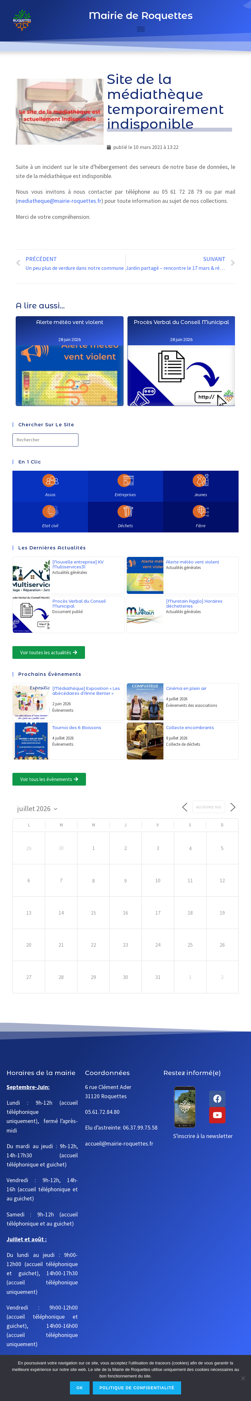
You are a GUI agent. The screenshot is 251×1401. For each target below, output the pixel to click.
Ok (79, 1388)
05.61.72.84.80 (102, 1112)
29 (28, 848)
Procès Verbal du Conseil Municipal (181, 397)
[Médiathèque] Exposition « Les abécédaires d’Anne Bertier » (86, 691)
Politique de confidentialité (137, 1388)
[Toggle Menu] (141, 29)
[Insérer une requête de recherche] (45, 440)
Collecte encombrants (190, 727)
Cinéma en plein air (186, 688)
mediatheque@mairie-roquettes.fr (59, 200)
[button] (48, 652)
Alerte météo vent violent (69, 365)
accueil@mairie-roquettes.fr (119, 1143)
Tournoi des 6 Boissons (76, 727)
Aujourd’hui (209, 807)
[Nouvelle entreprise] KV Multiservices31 (78, 564)
